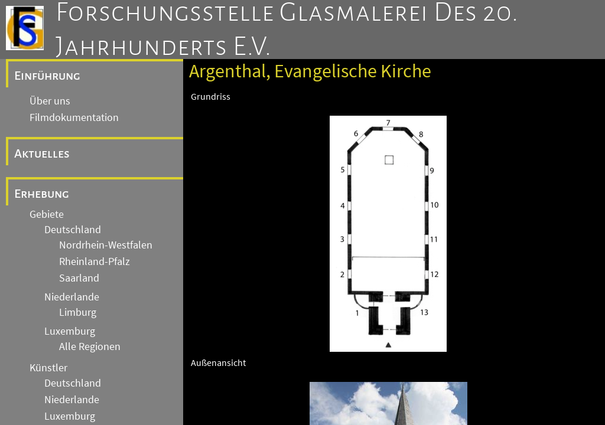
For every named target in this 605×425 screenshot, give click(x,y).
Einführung (47, 75)
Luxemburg (69, 331)
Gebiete (47, 214)
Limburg (77, 312)
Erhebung (41, 193)
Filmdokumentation (74, 117)
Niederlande (71, 296)
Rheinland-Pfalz (94, 261)
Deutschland (72, 229)
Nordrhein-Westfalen (105, 244)
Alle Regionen (90, 346)
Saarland (79, 278)
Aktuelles (42, 153)
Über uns (50, 100)
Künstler (48, 367)
